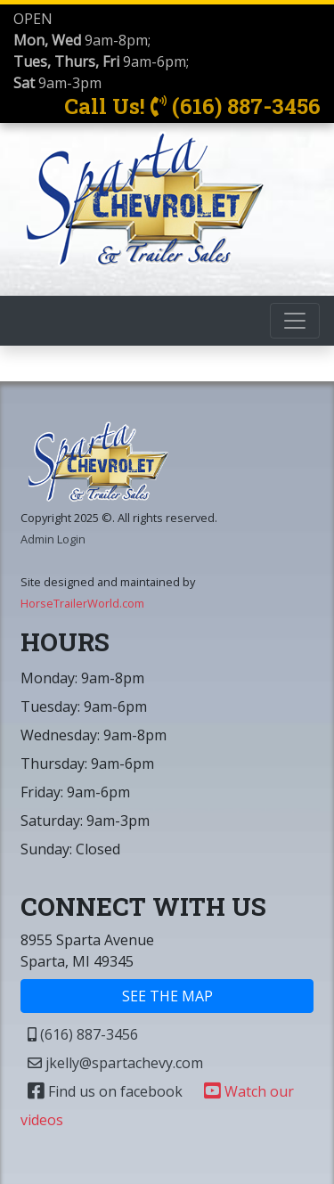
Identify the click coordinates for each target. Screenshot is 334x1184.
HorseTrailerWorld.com (82, 603)
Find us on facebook (105, 1091)
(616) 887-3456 (83, 1034)
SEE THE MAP (167, 996)
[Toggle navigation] (295, 321)
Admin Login (53, 539)
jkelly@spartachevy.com (115, 1063)
